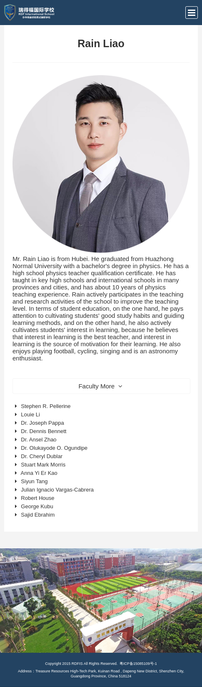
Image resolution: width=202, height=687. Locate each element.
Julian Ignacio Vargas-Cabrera (57, 490)
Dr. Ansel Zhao (38, 439)
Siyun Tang (34, 481)
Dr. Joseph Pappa (42, 423)
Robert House (37, 498)
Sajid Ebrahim (38, 515)
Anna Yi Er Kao (39, 473)
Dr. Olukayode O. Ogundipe (54, 448)
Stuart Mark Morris (43, 464)
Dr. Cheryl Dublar (41, 456)
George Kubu (37, 506)
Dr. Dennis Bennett (43, 431)
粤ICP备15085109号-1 (138, 664)
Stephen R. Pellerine (45, 406)
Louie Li (30, 414)
